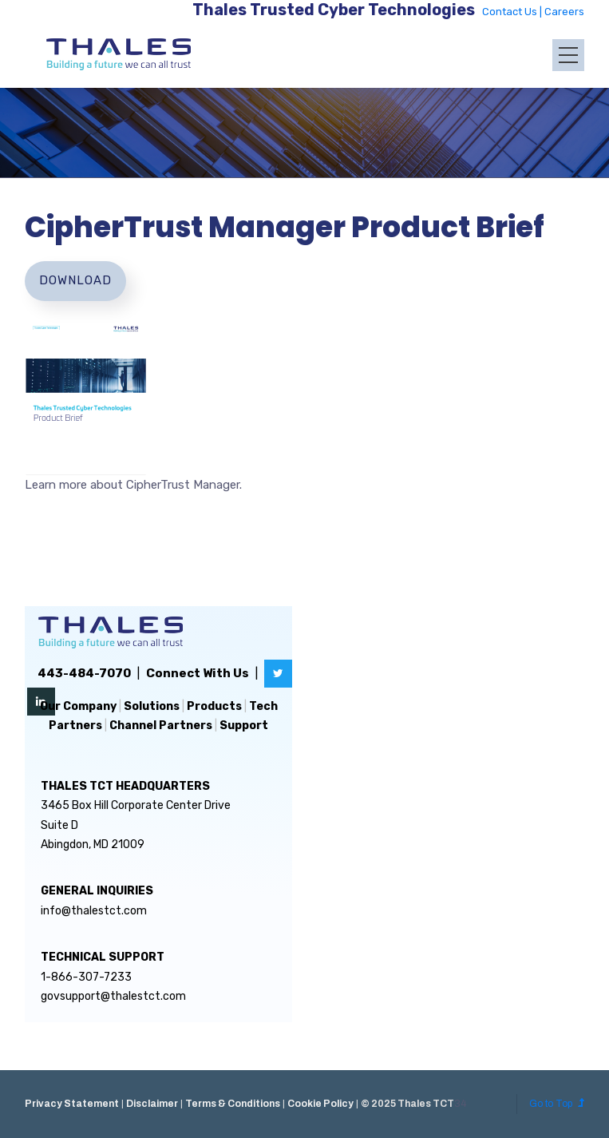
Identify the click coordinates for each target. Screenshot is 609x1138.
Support (243, 725)
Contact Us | (513, 12)
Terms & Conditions (232, 1103)
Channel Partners (160, 725)
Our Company (78, 706)
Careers (564, 12)
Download (75, 280)
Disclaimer (152, 1103)
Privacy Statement (72, 1103)
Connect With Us (197, 673)
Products (214, 706)
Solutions (152, 706)
